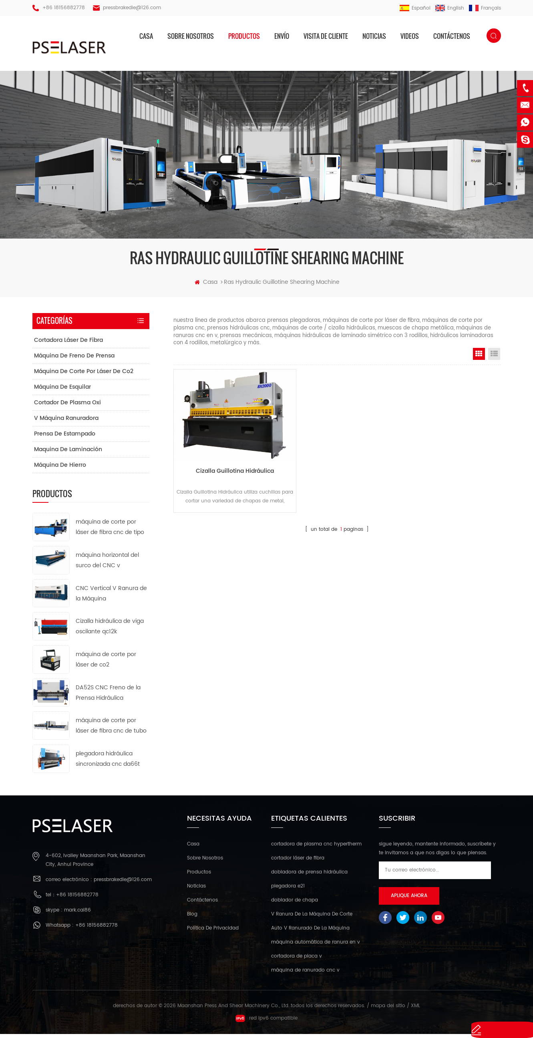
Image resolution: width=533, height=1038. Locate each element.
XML (415, 1010)
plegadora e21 (288, 890)
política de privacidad (213, 932)
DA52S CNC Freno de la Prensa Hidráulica (108, 697)
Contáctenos (451, 36)
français (485, 8)
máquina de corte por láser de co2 (83, 375)
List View (494, 358)
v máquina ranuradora (66, 422)
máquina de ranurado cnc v (305, 974)
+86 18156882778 (63, 8)
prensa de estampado (64, 437)
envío (281, 36)
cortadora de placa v (296, 960)
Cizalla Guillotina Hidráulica (225, 463)
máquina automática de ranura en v (315, 946)
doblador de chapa (294, 904)
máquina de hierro (60, 469)
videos (409, 36)
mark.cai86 (77, 914)
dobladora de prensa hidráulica (309, 876)
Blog (192, 918)
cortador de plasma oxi (67, 406)
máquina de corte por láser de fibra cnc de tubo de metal (111, 730)
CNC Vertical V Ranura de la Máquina (111, 597)
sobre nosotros (190, 36)
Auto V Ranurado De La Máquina (310, 932)
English (449, 8)
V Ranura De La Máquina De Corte (311, 918)
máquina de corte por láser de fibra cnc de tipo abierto (110, 531)
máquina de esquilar (62, 391)
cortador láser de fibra (297, 862)
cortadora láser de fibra (68, 344)
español (415, 8)
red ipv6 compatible (266, 1022)
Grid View (479, 358)
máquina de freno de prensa (74, 359)
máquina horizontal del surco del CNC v (107, 564)
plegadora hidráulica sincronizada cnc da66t (108, 763)
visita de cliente (326, 36)
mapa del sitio (388, 1010)
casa (146, 36)
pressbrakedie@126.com (132, 8)
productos (244, 36)
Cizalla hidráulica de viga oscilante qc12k (110, 630)
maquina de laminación (68, 453)
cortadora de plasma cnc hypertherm (316, 848)
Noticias (374, 36)
